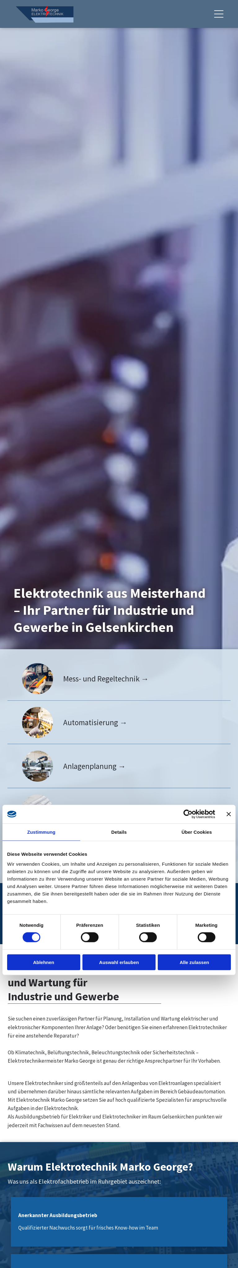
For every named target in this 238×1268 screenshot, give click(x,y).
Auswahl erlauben (119, 962)
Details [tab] (119, 832)
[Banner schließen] (229, 814)
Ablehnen (43, 962)
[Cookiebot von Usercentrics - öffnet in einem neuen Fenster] (188, 814)
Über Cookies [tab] (197, 832)
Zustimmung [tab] (41, 832)
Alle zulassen (194, 962)
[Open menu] (218, 14)
